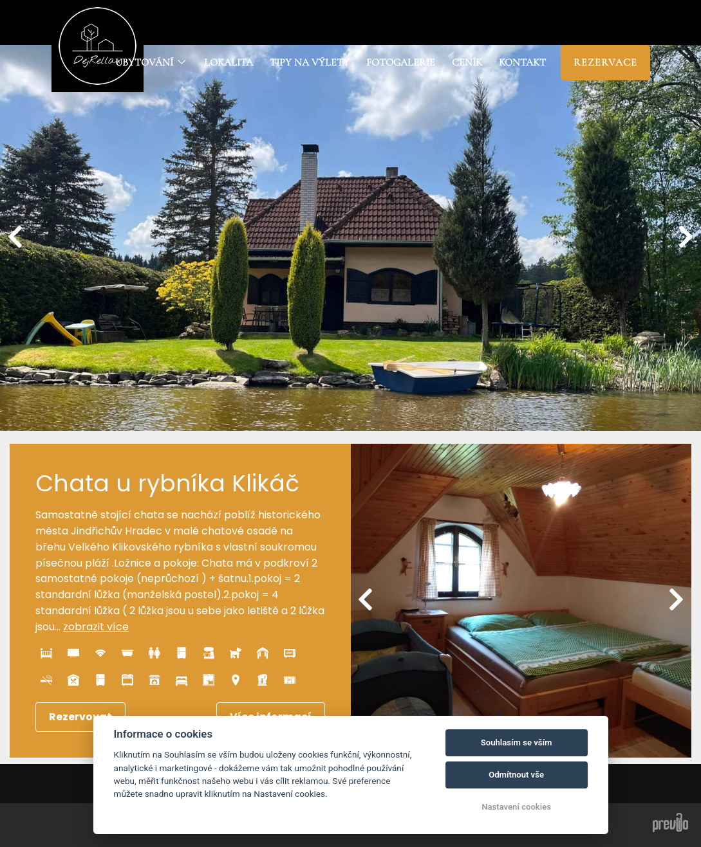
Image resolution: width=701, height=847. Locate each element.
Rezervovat (80, 716)
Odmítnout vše (516, 774)
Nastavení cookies (516, 807)
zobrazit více (96, 626)
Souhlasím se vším (516, 742)
